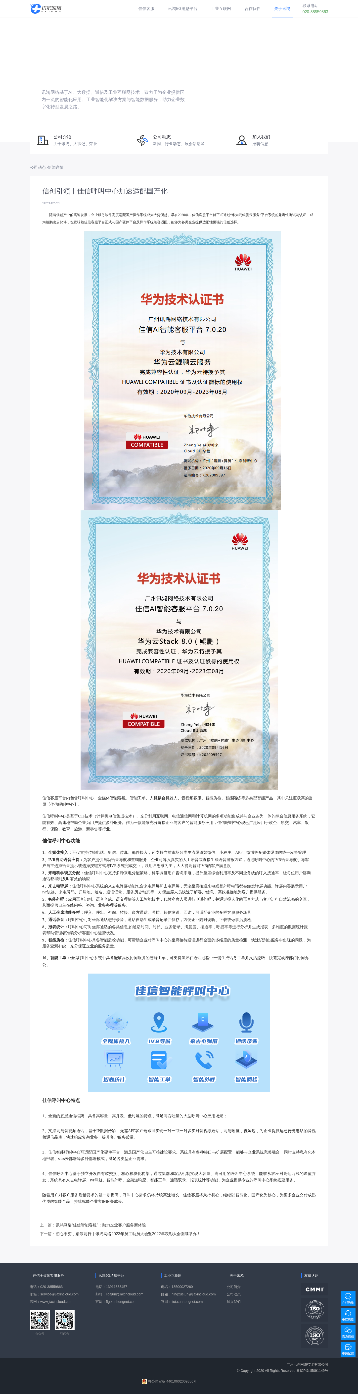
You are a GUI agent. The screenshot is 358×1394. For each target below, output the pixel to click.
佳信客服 (146, 8)
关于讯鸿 (282, 8)
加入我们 (234, 1302)
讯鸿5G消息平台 (182, 8)
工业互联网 (221, 8)
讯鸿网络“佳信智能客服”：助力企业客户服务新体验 (101, 1225)
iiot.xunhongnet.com (187, 1302)
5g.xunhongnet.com (121, 1302)
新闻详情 (56, 167)
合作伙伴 (253, 8)
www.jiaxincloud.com (56, 1302)
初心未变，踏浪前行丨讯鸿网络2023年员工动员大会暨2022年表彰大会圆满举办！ (128, 1234)
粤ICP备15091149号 (312, 1371)
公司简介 (234, 1287)
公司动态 (38, 167)
